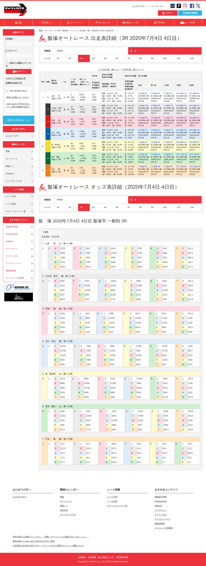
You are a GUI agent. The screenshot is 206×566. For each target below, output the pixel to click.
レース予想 (11, 196)
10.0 (190, 444)
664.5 (62, 299)
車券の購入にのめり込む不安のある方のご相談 (34, 541)
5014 (138, 295)
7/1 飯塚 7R (168, 118)
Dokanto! (10, 173)
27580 (139, 285)
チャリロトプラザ (14, 181)
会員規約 (82, 557)
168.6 (190, 453)
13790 (113, 253)
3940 (63, 253)
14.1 (63, 457)
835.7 (139, 262)
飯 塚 (133, 51)
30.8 (139, 462)
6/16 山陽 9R (194, 154)
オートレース (12, 159)
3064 (165, 253)
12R (192, 58)
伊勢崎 (60, 51)
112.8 (63, 448)
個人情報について (106, 557)
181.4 (190, 248)
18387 (87, 285)
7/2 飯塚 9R (155, 167)
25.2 (88, 453)
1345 (190, 346)
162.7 (190, 262)
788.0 (190, 285)
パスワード (12, 51)
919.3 (190, 416)
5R (105, 58)
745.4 (190, 313)
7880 (88, 253)
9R (152, 58)
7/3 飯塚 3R (142, 154)
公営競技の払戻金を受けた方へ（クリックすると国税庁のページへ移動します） (49, 545)
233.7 (139, 453)
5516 (113, 248)
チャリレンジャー (14, 263)
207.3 (114, 448)
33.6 (139, 457)
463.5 (165, 267)
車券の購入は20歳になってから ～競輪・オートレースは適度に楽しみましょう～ (51, 537)
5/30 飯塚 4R (181, 118)
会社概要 (92, 557)
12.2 (190, 448)
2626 (62, 392)
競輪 (8, 151)
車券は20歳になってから (17, 97)
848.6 (165, 262)
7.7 (163, 462)
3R (81, 58)
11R (178, 58)
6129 (164, 295)
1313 (190, 388)
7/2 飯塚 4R (155, 93)
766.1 (190, 327)
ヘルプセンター (157, 6)
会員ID (10, 39)
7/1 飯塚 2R (168, 142)
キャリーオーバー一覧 (16, 211)
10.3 (63, 462)
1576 (63, 248)
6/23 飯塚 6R (181, 130)
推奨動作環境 (122, 557)
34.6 (63, 453)
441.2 (190, 281)
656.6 (139, 267)
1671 (190, 364)
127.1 (190, 267)
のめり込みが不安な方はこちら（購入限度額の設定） (18, 105)
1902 (190, 360)
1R (58, 58)
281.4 (114, 453)
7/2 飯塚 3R (155, 106)
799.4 (190, 290)
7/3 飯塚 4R (142, 118)
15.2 (63, 444)
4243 (62, 285)
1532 (87, 299)
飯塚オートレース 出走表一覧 (76, 30)
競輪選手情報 (12, 227)
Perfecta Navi (12, 234)
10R (165, 58)
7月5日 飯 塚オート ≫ (133, 69)
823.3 (62, 429)
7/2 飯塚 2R (155, 130)
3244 (87, 281)
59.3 (139, 444)
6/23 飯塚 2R (181, 106)
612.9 (190, 299)
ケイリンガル (12, 256)
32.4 (139, 448)
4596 (113, 257)
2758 (88, 262)
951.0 (88, 267)
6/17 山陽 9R (181, 167)
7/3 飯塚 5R (142, 142)
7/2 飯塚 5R (155, 142)
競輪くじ (10, 166)
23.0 (190, 457)
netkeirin (9, 241)
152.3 (164, 453)
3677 (140, 425)
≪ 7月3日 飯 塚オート (108, 69)
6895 (87, 295)
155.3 (88, 448)
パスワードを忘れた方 (16, 78)
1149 (190, 383)
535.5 (63, 267)
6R (117, 58)
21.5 (88, 444)
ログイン (18, 71)
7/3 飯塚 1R (142, 130)
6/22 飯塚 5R (194, 142)
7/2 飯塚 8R (155, 118)
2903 (138, 299)
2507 (88, 248)
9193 (138, 290)
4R (93, 58)
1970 (137, 332)
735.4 (190, 378)
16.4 (164, 448)
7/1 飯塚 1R (168, 93)
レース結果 (11, 204)
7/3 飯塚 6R (142, 93)
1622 (165, 248)
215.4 (114, 457)
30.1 (164, 457)
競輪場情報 (11, 270)
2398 (63, 257)
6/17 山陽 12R (181, 154)
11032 (87, 290)
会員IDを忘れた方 (14, 83)
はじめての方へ (139, 6)
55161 (113, 295)
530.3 (166, 429)
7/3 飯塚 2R (142, 167)
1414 (63, 262)
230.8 (114, 462)
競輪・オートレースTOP (50, 30)
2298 (166, 411)
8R (140, 58)
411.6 (165, 397)
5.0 (189, 462)
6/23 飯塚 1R (181, 93)
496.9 (190, 411)
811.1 (190, 295)
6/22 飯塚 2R (194, 106)
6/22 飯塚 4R (194, 93)
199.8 (114, 444)
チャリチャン (12, 248)
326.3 (190, 253)
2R (69, 58)
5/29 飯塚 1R (194, 118)
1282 (190, 318)
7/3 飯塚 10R (143, 106)
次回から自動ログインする (18, 64)
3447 (88, 257)
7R (128, 58)
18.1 (88, 457)
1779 (113, 299)
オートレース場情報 (15, 278)
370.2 (190, 397)
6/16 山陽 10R (194, 167)
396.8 (190, 257)
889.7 (62, 332)
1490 (164, 299)
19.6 (164, 444)
